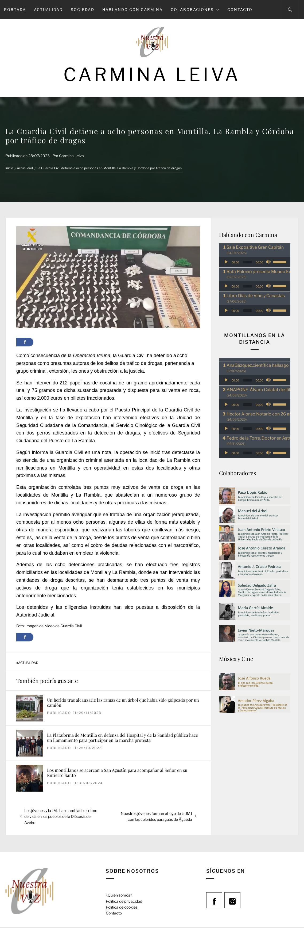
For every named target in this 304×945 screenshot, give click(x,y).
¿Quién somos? (119, 895)
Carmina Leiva (152, 74)
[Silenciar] (269, 262)
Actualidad (48, 9)
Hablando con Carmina (132, 9)
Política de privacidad (124, 901)
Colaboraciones (195, 9)
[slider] (247, 262)
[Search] (290, 9)
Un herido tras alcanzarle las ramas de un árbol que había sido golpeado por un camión (123, 702)
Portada (15, 9)
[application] (254, 262)
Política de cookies (122, 907)
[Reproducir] (226, 262)
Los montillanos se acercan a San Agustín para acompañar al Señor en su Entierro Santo (117, 772)
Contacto (239, 9)
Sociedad (82, 9)
